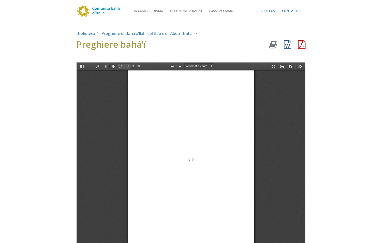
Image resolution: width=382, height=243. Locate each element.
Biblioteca (265, 11)
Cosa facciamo (221, 11)
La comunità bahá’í (186, 11)
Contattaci (292, 11)
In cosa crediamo (148, 11)
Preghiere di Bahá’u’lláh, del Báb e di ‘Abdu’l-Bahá (147, 33)
